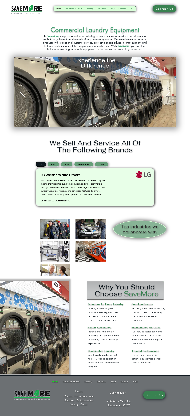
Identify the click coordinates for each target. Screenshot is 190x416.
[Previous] (22, 92)
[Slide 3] (100, 123)
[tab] (41, 164)
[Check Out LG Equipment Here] (56, 201)
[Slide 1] (90, 123)
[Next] (168, 92)
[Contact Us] (164, 8)
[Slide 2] (95, 123)
